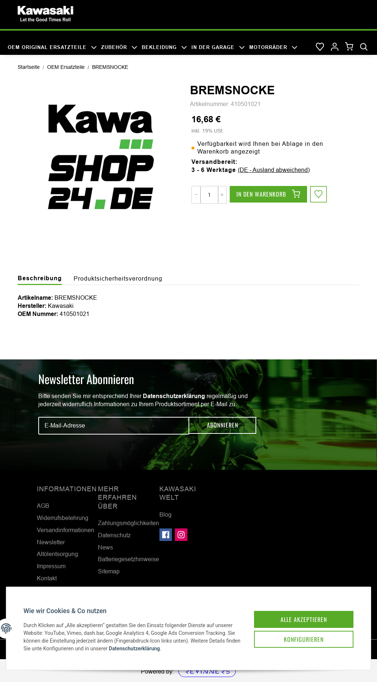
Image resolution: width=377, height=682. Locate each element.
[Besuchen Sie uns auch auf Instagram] (181, 534)
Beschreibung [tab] (40, 278)
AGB (43, 505)
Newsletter (51, 542)
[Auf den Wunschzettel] (319, 195)
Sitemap (109, 571)
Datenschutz (114, 535)
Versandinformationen (65, 530)
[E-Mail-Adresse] (113, 426)
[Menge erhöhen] (222, 194)
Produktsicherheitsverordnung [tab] (118, 278)
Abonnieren (222, 425)
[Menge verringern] (196, 194)
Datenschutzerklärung (174, 396)
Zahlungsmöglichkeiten (128, 523)
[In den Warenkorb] (268, 195)
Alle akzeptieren (299, 613)
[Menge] (209, 194)
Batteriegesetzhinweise (128, 559)
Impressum (51, 566)
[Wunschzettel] (320, 47)
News (105, 547)
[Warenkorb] (349, 47)
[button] (334, 47)
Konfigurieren (299, 634)
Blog (165, 514)
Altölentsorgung (57, 554)
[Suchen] (363, 47)
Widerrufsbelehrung (62, 517)
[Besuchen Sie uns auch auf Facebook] (165, 534)
